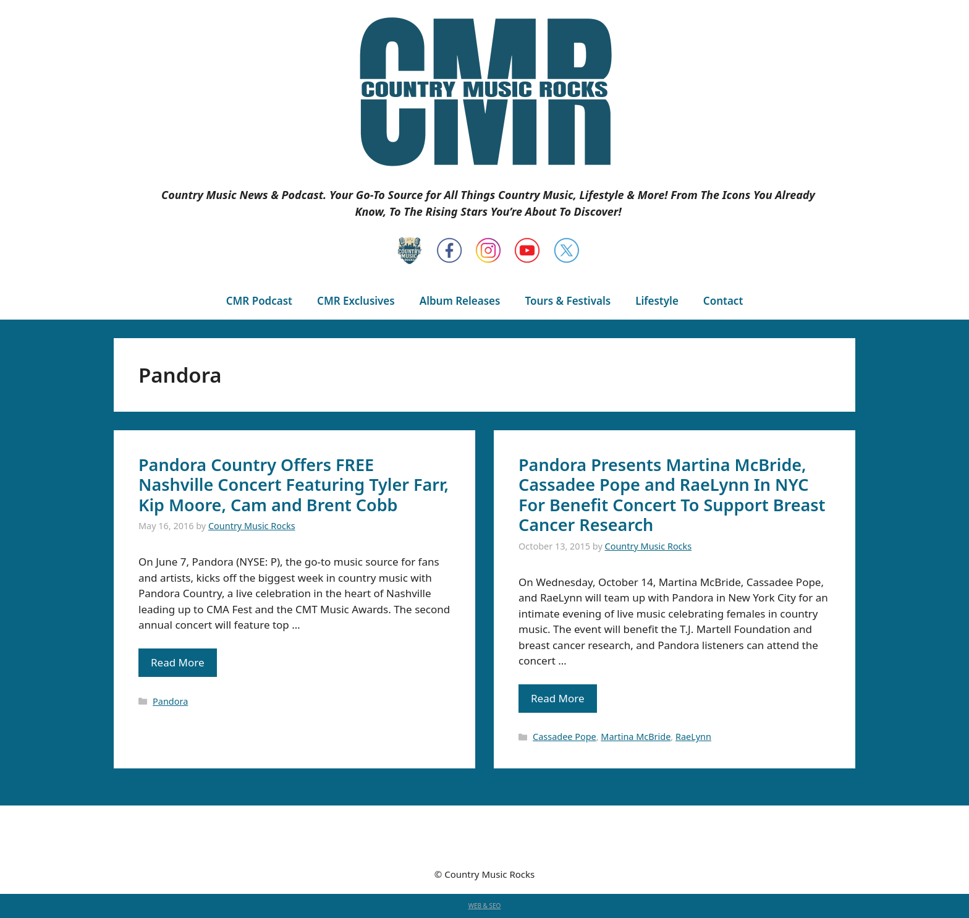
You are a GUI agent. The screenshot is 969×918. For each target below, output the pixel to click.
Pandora (170, 701)
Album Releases (460, 301)
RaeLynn (693, 736)
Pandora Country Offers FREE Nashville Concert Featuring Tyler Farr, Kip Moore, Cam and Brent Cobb (293, 484)
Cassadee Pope (564, 736)
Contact (723, 301)
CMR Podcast (259, 301)
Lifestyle (657, 301)
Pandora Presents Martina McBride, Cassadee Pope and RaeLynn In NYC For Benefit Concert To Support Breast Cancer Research (672, 494)
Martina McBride (636, 736)
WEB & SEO (484, 905)
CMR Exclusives (356, 301)
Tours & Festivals (568, 301)
